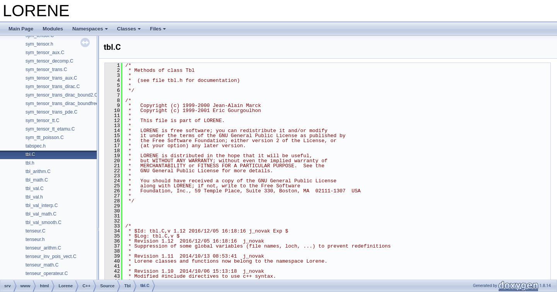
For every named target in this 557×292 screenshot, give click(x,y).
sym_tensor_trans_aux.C (51, 78)
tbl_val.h (34, 197)
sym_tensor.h (39, 44)
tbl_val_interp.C (42, 205)
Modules (53, 29)
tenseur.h (35, 239)
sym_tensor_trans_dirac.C (53, 86)
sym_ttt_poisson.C (45, 137)
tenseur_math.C (42, 265)
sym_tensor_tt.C (42, 120)
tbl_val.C (35, 188)
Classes (129, 29)
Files (158, 29)
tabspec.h (36, 146)
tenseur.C (35, 231)
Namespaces (90, 29)
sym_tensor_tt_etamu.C (50, 129)
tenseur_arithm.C (43, 248)
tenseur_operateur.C (47, 273)
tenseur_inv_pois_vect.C (51, 256)
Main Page (21, 29)
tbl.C (30, 154)
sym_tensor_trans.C (46, 69)
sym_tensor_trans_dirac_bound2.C (62, 95)
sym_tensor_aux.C (45, 52)
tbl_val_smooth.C (44, 222)
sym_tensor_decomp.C (49, 61)
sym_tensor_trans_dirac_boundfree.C (64, 103)
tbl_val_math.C (41, 214)
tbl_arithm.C (38, 171)
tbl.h (30, 163)
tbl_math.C (37, 180)
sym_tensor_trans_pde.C (51, 112)
